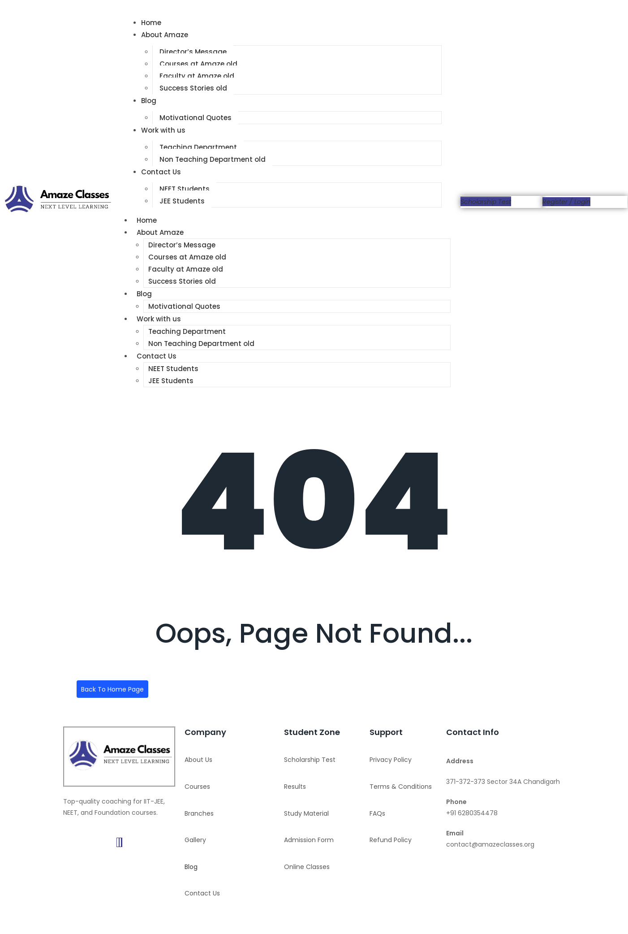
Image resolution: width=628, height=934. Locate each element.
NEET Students (184, 189)
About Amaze (164, 34)
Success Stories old (193, 88)
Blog (148, 100)
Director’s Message (193, 51)
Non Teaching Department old (212, 159)
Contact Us (161, 172)
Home (151, 22)
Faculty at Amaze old (196, 76)
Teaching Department (198, 147)
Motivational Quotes (195, 117)
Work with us (163, 130)
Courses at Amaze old (198, 64)
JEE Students (182, 201)
